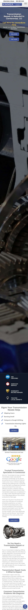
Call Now (14, 34)
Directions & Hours (8, 1)
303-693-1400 (20, 1)
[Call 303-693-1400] (25, 606)
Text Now (14, 39)
